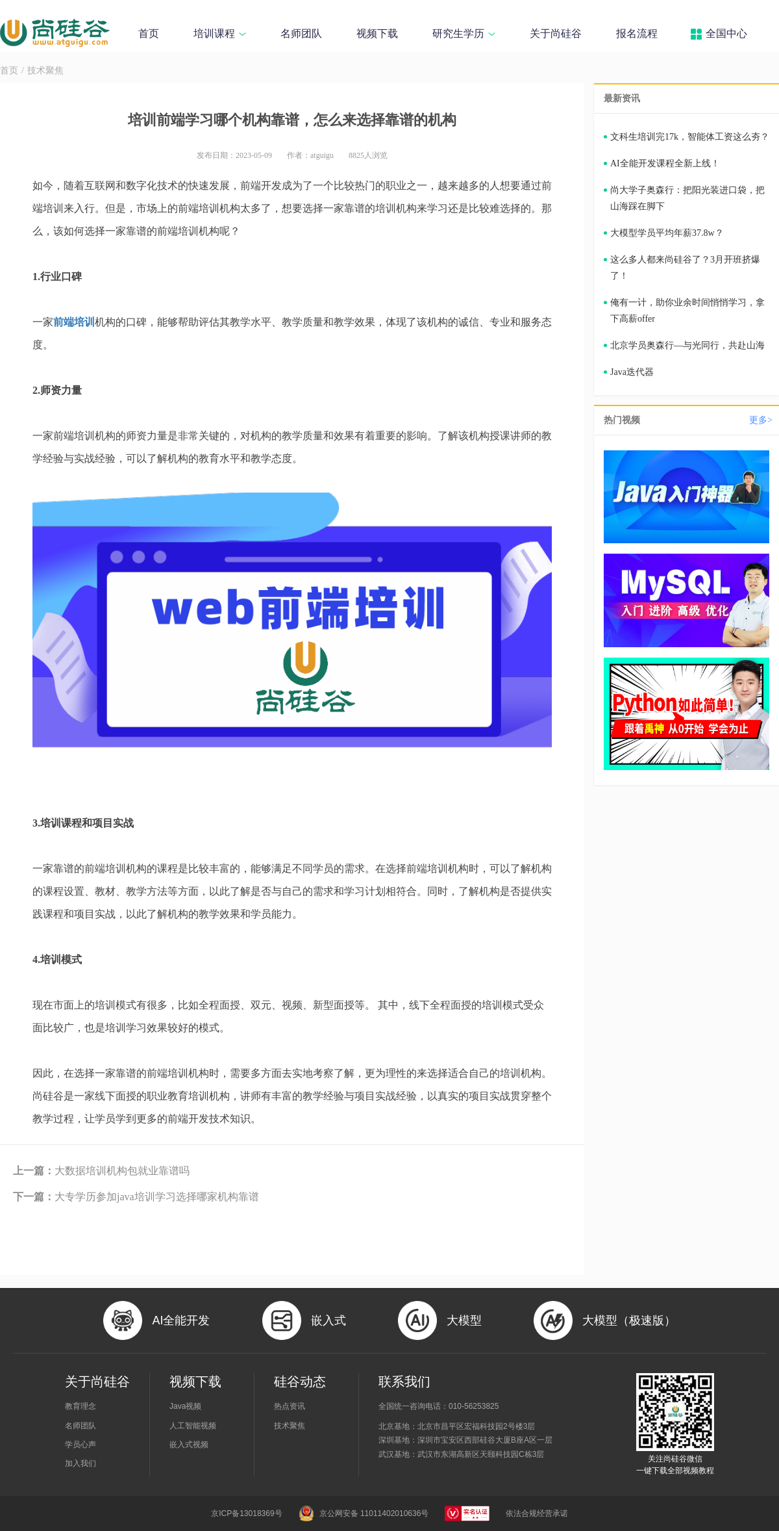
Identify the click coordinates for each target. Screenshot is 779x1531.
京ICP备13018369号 (246, 1513)
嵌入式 (328, 1320)
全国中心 (726, 33)
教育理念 (80, 1406)
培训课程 (219, 33)
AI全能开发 (181, 1320)
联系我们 (404, 1381)
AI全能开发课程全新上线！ (665, 163)
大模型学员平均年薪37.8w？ (667, 233)
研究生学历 (463, 33)
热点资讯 (289, 1406)
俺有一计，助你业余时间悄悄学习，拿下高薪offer (687, 311)
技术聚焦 (45, 70)
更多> (761, 420)
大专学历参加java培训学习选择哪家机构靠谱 (136, 1196)
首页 (148, 33)
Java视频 (185, 1406)
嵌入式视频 (188, 1444)
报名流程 (637, 33)
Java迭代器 (632, 372)
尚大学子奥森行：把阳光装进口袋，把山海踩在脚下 (687, 198)
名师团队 (301, 33)
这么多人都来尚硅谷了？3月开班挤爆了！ (685, 268)
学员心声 (80, 1444)
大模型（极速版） (629, 1320)
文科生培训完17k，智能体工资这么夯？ (689, 137)
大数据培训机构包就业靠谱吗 (101, 1170)
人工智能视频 (192, 1425)
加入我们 (80, 1463)
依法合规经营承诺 (537, 1513)
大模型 (464, 1320)
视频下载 (377, 33)
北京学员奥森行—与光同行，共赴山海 (687, 345)
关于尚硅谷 (556, 33)
